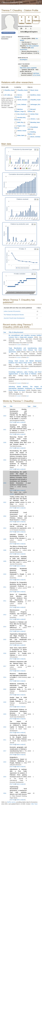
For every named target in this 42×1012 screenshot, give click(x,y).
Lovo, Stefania (21, 104)
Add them (36, 73)
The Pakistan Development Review (14, 314)
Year (5, 332)
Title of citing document (17, 332)
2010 (4, 574)
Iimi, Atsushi (21, 114)
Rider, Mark (20, 135)
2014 (4, 626)
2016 (4, 653)
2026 (4, 442)
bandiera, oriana (35, 95)
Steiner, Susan (21, 130)
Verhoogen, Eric (35, 104)
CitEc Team (34, 804)
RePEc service (11, 802)
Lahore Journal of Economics (12, 311)
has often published (32, 46)
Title (12, 406)
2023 (4, 714)
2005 (4, 539)
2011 (4, 587)
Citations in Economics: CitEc (12, 2)
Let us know (36, 75)
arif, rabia (7, 95)
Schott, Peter (34, 114)
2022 (4, 502)
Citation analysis (20, 422)
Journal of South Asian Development (14, 318)
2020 (4, 702)
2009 (4, 561)
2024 (4, 416)
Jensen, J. (33, 119)
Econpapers (18, 344)
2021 (4, 429)
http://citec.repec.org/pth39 (28, 67)
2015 (4, 639)
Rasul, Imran (34, 90)
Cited (35, 406)
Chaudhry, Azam (9, 90)
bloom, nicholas (35, 136)
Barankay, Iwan (35, 122)
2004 (4, 460)
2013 (4, 528)
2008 (4, 550)
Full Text (12, 422)
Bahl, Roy (20, 122)
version (12, 494)
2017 (4, 666)
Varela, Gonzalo (22, 99)
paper (27, 344)
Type (30, 406)
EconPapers (23, 59)
